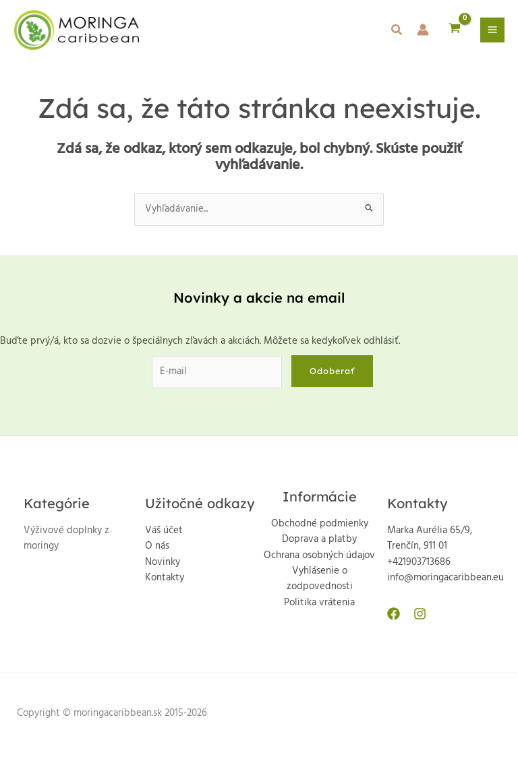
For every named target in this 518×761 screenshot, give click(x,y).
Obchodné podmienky (319, 524)
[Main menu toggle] (492, 30)
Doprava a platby (319, 539)
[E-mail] (216, 372)
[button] (397, 32)
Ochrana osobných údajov (319, 556)
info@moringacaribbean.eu (445, 578)
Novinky (162, 562)
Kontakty (164, 578)
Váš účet (164, 531)
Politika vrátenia (319, 603)
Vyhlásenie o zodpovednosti (320, 579)
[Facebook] (393, 613)
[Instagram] (419, 613)
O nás (157, 546)
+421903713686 (419, 562)
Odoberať (332, 370)
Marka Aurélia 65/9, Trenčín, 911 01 (429, 538)
